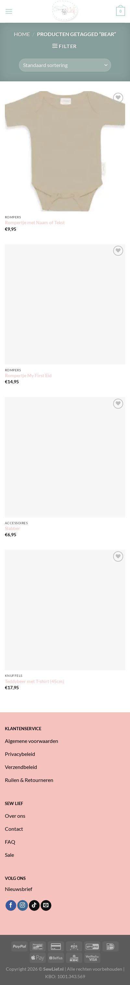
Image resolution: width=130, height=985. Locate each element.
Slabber (12, 528)
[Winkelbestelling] (65, 65)
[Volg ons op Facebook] (11, 905)
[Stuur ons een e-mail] (46, 905)
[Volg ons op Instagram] (22, 905)
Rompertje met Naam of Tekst (35, 222)
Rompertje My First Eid (28, 375)
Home (22, 34)
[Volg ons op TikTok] (34, 905)
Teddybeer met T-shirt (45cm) (34, 681)
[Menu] (9, 11)
